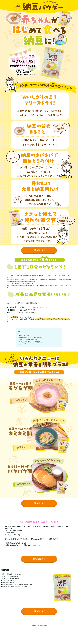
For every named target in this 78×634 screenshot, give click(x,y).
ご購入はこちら (39, 250)
